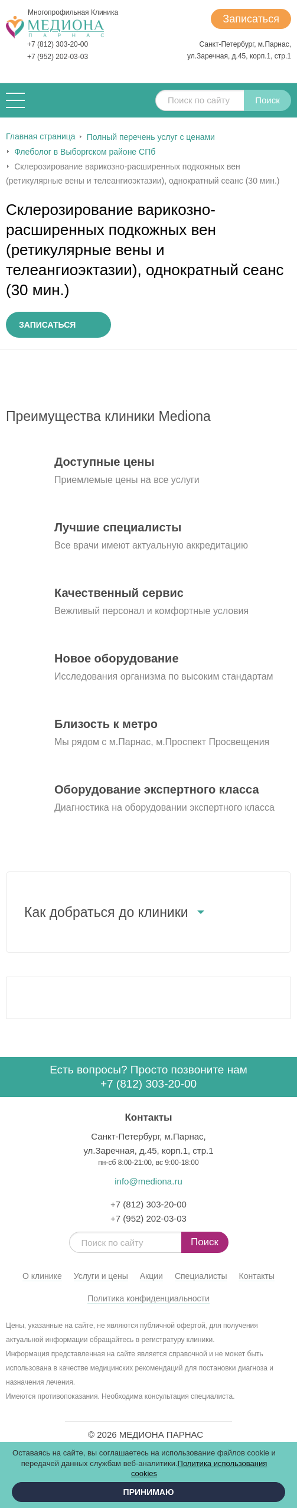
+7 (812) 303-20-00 (57, 44)
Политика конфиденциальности (148, 1298)
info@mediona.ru (148, 1181)
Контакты (256, 1276)
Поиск (267, 100)
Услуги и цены (101, 1276)
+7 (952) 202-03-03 (57, 57)
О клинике (42, 1276)
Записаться (251, 19)
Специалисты (201, 1276)
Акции (151, 1276)
